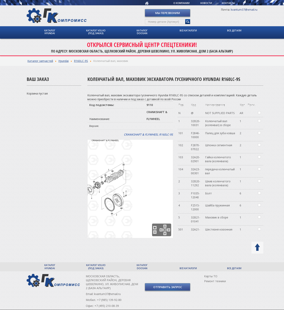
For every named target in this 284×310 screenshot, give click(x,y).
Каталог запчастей (40, 61)
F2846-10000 (195, 135)
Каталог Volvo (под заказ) (96, 32)
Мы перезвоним (167, 13)
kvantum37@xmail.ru (244, 9)
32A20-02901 (195, 159)
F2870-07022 (195, 147)
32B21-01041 (195, 219)
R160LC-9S (81, 61)
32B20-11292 (195, 183)
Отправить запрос (167, 287)
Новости (206, 3)
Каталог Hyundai (49, 32)
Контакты (228, 3)
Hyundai (63, 61)
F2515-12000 (195, 207)
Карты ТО (210, 276)
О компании (181, 3)
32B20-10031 (195, 123)
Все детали (234, 30)
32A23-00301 (195, 171)
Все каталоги (188, 30)
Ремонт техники (215, 281)
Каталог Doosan (142, 32)
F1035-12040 (195, 195)
